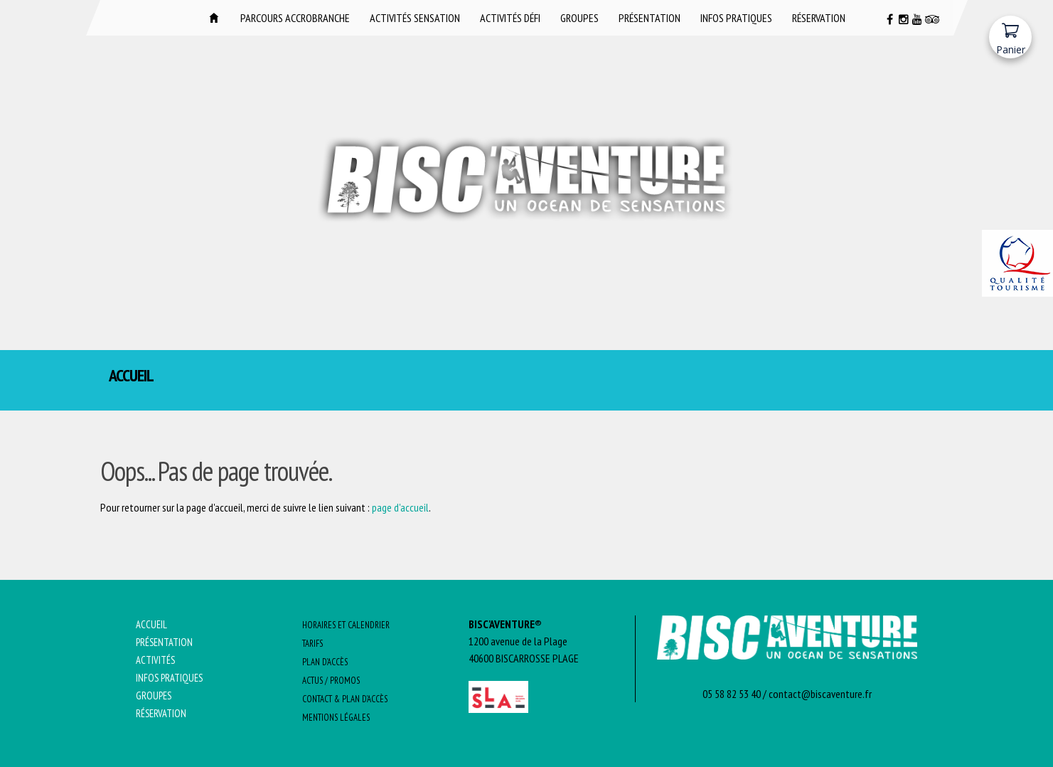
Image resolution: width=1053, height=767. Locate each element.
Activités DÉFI (510, 18)
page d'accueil (400, 507)
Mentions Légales (336, 718)
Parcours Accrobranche (295, 18)
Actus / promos (331, 681)
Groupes (579, 18)
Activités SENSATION (415, 18)
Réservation (818, 18)
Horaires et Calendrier (346, 625)
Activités (155, 660)
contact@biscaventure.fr (820, 694)
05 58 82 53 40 (731, 694)
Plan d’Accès (325, 662)
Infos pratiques (736, 18)
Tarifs (312, 644)
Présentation (649, 18)
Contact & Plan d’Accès (344, 699)
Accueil (214, 18)
